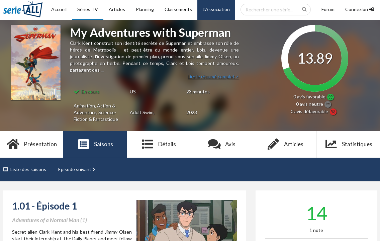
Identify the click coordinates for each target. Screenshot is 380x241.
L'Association (216, 9)
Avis (221, 144)
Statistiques (348, 144)
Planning (145, 9)
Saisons (95, 144)
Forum (328, 9)
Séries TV (87, 9)
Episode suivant (77, 169)
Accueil (59, 9)
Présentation (31, 144)
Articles (117, 9)
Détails (158, 144)
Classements (178, 9)
